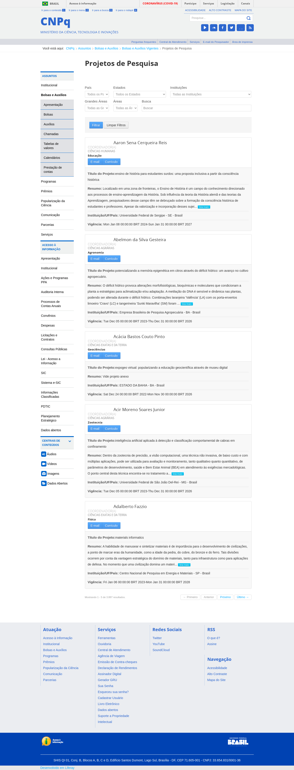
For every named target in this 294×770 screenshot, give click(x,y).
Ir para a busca (102, 10)
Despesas (48, 325)
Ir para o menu (78, 10)
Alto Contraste (220, 10)
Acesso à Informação (51, 247)
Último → (243, 597)
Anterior (209, 597)
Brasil (54, 4)
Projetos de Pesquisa (177, 48)
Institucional (49, 85)
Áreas (117, 101)
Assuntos (84, 48)
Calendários (52, 158)
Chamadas (51, 134)
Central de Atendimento (173, 41)
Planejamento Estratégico (50, 418)
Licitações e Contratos (49, 337)
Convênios (48, 315)
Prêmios (46, 191)
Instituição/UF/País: (104, 215)
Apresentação (53, 104)
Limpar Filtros (116, 125)
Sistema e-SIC (51, 382)
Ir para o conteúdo (54, 10)
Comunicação (50, 215)
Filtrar (96, 125)
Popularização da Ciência (53, 203)
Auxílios (49, 124)
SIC (43, 373)
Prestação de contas (53, 169)
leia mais (203, 207)
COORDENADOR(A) (102, 147)
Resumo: (95, 188)
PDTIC (45, 406)
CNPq (70, 48)
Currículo (111, 161)
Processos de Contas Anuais (51, 304)
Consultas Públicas (54, 349)
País (88, 87)
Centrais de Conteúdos (51, 443)
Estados (119, 87)
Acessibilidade (195, 10)
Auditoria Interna (52, 292)
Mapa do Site (243, 10)
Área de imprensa (242, 41)
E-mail (95, 161)
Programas (48, 181)
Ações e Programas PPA (54, 280)
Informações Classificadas (50, 394)
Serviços (195, 41)
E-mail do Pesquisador (216, 41)
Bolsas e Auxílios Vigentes (140, 48)
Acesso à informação (82, 3)
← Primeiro (190, 597)
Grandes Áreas (96, 101)
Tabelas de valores (51, 146)
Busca (146, 101)
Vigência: (96, 224)
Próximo (225, 597)
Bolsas (48, 114)
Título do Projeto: (101, 173)
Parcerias (47, 224)
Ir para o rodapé (126, 10)
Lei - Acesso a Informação (50, 361)
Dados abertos (51, 430)
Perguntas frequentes (144, 41)
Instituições (178, 87)
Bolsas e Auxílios (106, 48)
